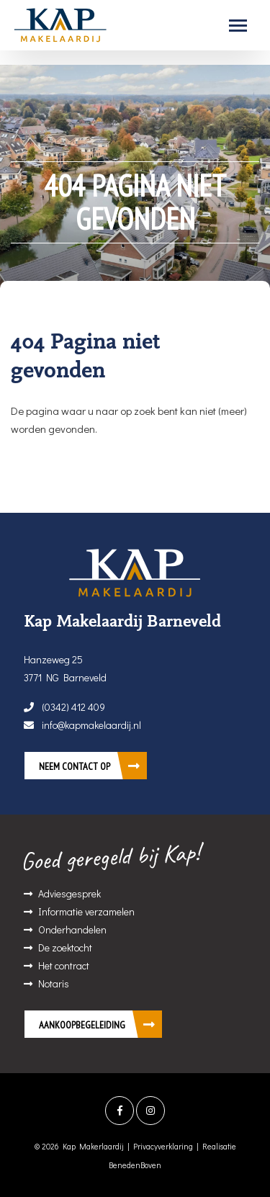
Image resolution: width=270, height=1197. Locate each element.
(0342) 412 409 (64, 707)
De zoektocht (65, 947)
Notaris (53, 983)
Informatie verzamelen (86, 911)
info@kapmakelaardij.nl (82, 725)
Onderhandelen (72, 929)
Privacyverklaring (163, 1146)
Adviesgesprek (69, 893)
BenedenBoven (135, 1165)
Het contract (63, 965)
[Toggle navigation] (238, 25)
